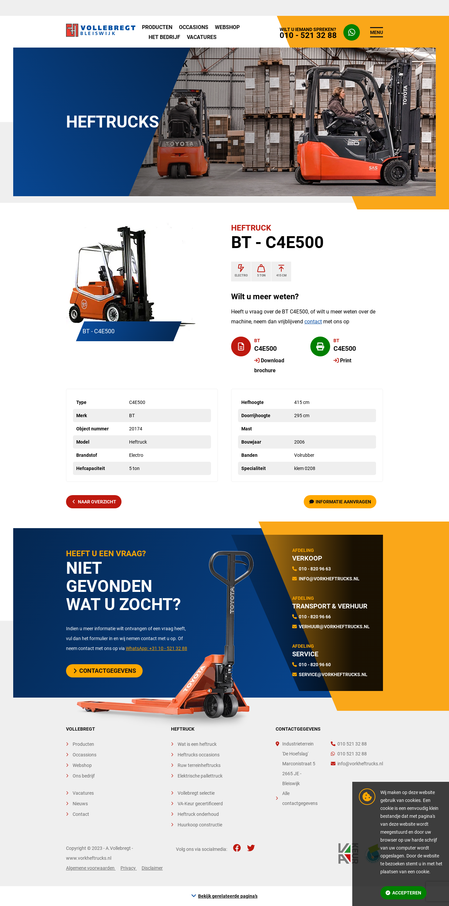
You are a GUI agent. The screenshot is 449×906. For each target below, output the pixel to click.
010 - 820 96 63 (315, 568)
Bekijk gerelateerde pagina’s (228, 896)
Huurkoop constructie (200, 824)
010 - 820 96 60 (315, 664)
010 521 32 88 (349, 743)
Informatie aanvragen (340, 501)
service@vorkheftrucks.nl (333, 674)
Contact (81, 814)
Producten (157, 27)
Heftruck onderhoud (198, 814)
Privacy (129, 868)
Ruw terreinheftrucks (199, 765)
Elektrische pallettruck (200, 776)
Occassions (84, 754)
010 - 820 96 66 (315, 616)
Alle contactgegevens (300, 798)
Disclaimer (152, 868)
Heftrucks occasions (199, 754)
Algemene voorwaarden (91, 868)
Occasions (193, 27)
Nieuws (80, 803)
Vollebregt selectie (196, 793)
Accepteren (403, 892)
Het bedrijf (164, 37)
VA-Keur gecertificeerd (200, 803)
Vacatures (202, 37)
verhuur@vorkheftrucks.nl (334, 626)
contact (313, 321)
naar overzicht (94, 501)
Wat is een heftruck (197, 744)
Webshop (227, 27)
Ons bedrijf (84, 776)
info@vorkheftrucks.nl (329, 578)
